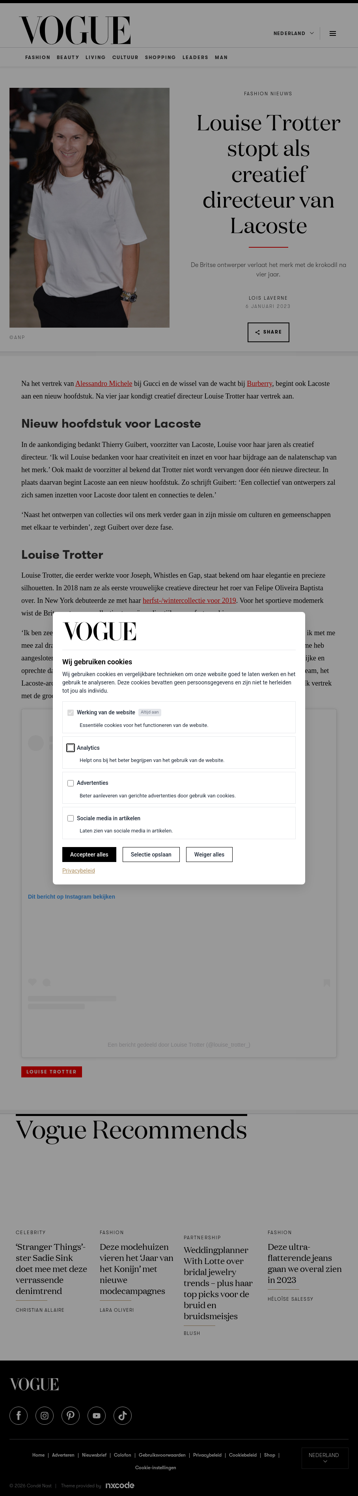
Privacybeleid (78, 870)
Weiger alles (209, 854)
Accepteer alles (89, 854)
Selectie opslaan (151, 854)
